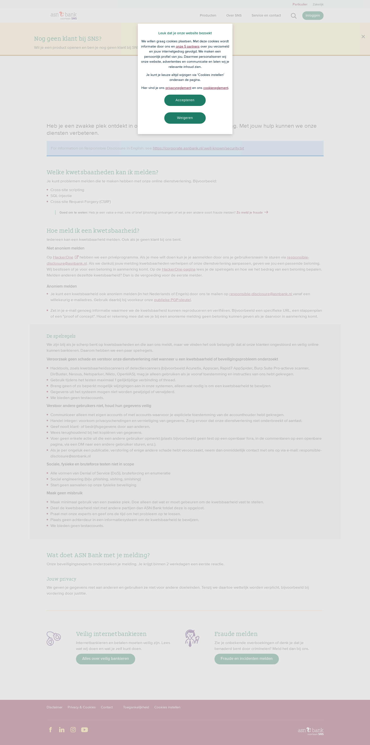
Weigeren (185, 118)
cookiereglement (215, 88)
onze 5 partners (188, 46)
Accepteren (185, 100)
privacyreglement (178, 88)
